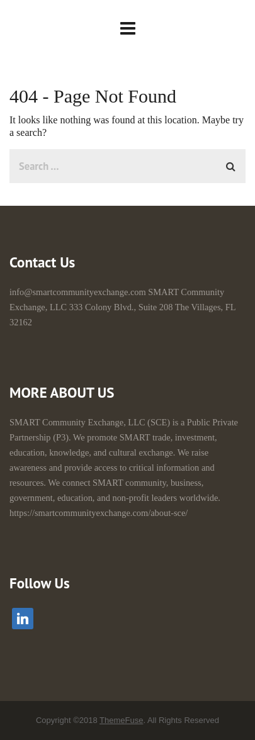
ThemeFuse (121, 720)
